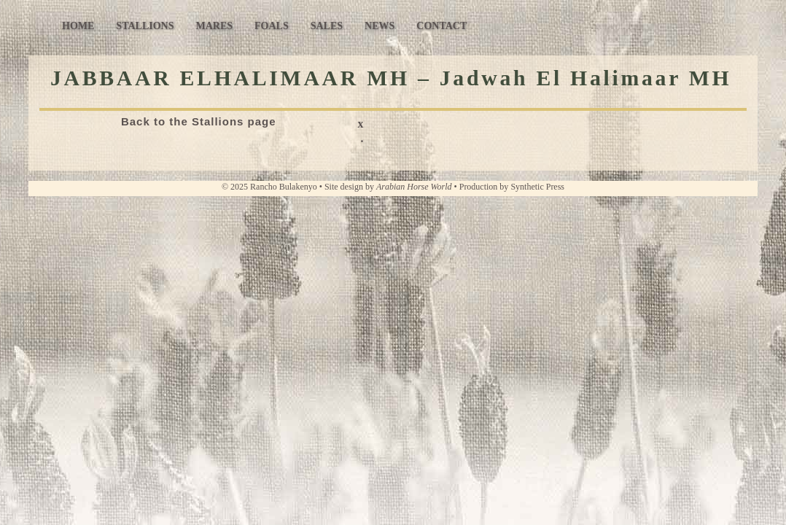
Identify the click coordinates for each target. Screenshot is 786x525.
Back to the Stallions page (198, 121)
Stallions (145, 25)
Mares (214, 25)
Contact (441, 25)
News (379, 25)
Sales (327, 25)
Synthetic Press (537, 187)
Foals (271, 25)
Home (78, 25)
